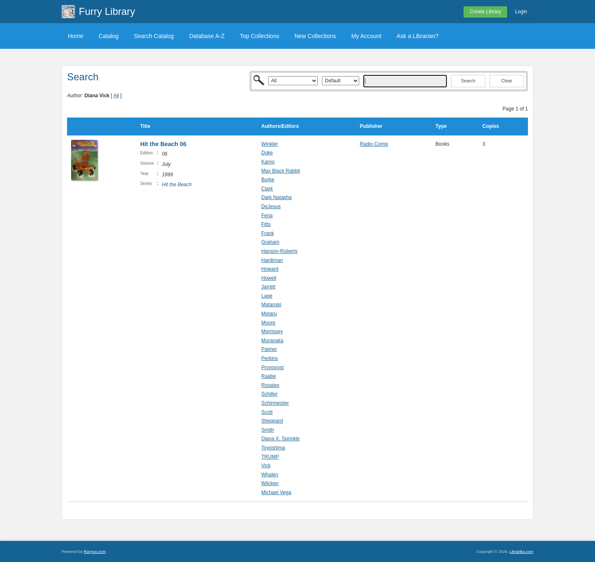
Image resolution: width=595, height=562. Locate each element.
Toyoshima (273, 448)
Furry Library (107, 11)
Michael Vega (276, 492)
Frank (268, 233)
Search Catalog (154, 36)
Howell (269, 278)
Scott (267, 412)
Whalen (270, 475)
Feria (267, 216)
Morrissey (272, 331)
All (116, 95)
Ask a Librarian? (417, 36)
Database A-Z (207, 36)
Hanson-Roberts (280, 251)
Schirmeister (275, 403)
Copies (490, 126)
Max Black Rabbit (281, 171)
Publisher (371, 126)
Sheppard (272, 421)
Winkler (270, 144)
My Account (366, 36)
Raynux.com (95, 551)
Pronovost (273, 367)
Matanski (271, 304)
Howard (270, 269)
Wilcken (270, 483)
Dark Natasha (277, 197)
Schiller (270, 394)
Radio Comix (374, 144)
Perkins (270, 358)
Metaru (269, 314)
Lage (267, 296)
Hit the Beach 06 (163, 144)
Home (75, 36)
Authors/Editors (280, 126)
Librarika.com (521, 551)
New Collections (315, 36)
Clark (267, 189)
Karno (268, 162)
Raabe (269, 376)
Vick (266, 465)
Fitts (266, 224)
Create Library (485, 11)
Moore (269, 323)
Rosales (270, 385)
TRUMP (270, 457)
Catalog (108, 36)
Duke (267, 153)
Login (521, 11)
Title (145, 126)
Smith (268, 430)
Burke (268, 180)
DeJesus (271, 206)
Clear (506, 80)
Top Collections (259, 36)
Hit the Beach (177, 184)
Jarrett (269, 287)
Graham (270, 242)
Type (441, 126)
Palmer (269, 349)
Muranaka (272, 340)
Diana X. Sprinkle (281, 439)
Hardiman (272, 260)
